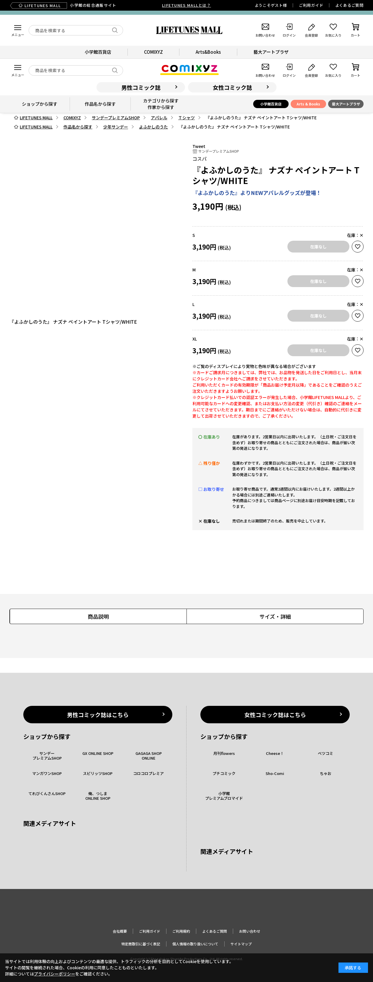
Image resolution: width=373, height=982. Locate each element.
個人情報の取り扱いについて (195, 943)
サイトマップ (241, 943)
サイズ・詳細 (275, 616)
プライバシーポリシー (54, 974)
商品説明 (98, 616)
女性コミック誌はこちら (275, 715)
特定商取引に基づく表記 (140, 943)
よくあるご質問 (349, 5)
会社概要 (120, 931)
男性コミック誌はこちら (98, 715)
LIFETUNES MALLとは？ (186, 5)
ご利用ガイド (311, 5)
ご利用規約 (181, 931)
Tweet (198, 146)
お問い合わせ (249, 931)
